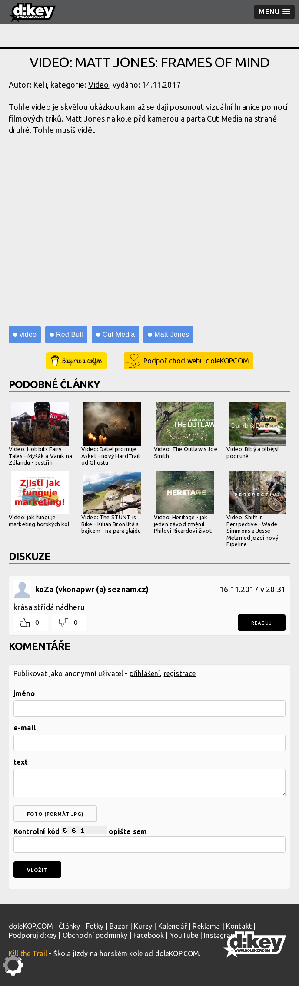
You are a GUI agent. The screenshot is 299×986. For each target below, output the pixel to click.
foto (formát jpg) (55, 814)
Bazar (119, 926)
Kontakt (239, 926)
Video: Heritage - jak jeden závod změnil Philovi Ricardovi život (184, 502)
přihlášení (145, 673)
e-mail (24, 728)
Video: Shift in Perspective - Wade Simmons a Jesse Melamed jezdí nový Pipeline (256, 509)
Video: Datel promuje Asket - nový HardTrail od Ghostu (111, 433)
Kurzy (143, 926)
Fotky (95, 926)
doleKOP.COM (31, 926)
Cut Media (119, 334)
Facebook (148, 935)
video (28, 334)
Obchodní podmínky (95, 935)
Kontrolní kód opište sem (149, 839)
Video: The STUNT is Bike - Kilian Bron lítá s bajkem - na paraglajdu (111, 502)
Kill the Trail (28, 953)
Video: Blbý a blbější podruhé (256, 430)
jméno (24, 693)
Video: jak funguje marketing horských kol (39, 499)
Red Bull (69, 334)
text (20, 762)
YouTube (184, 935)
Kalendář (172, 926)
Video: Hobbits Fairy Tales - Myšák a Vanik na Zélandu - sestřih (40, 433)
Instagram (220, 935)
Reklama (206, 926)
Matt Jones (171, 334)
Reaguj (261, 623)
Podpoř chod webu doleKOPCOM (196, 361)
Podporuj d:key (32, 935)
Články (69, 926)
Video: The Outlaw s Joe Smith (185, 430)
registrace (180, 673)
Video (98, 84)
